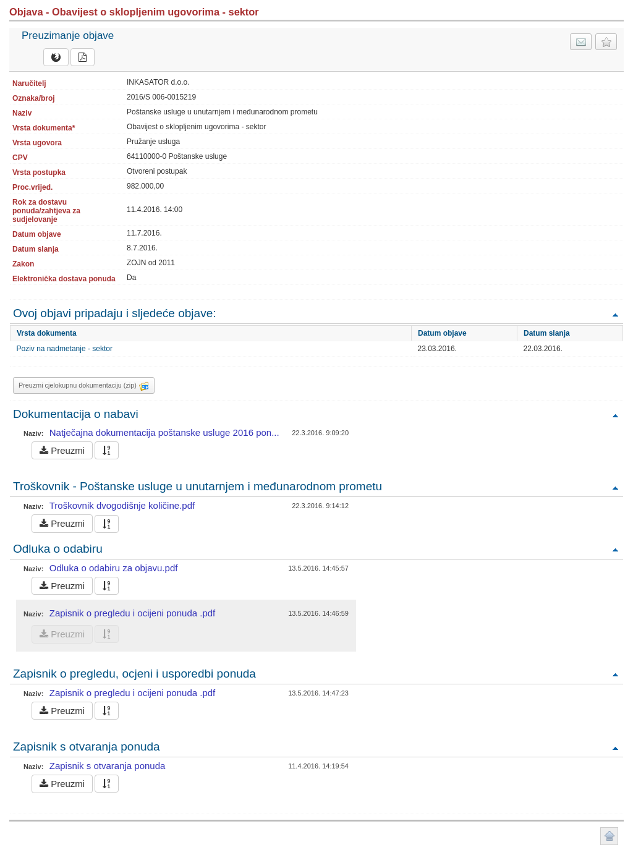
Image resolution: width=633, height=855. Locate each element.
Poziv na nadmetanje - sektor (65, 348)
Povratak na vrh (615, 314)
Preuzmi (62, 450)
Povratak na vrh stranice (609, 836)
